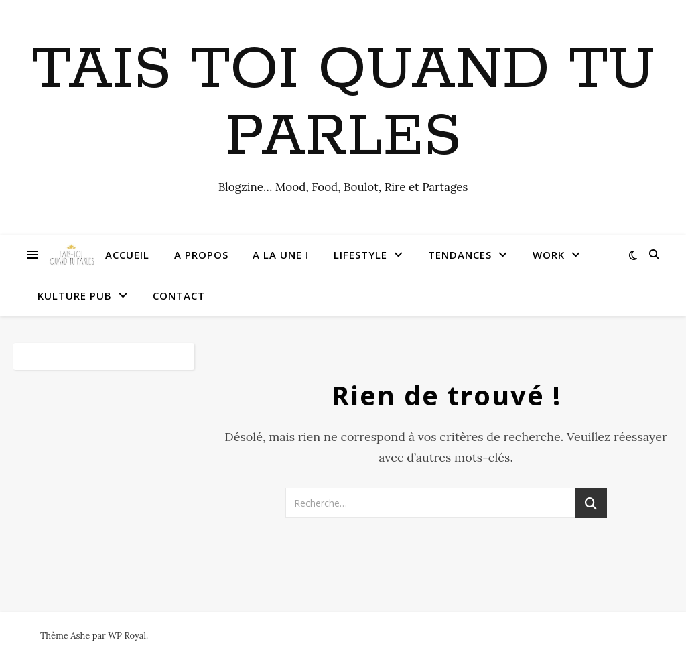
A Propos (201, 254)
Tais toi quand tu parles (343, 104)
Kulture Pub (75, 295)
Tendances (460, 254)
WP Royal (127, 635)
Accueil (127, 254)
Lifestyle (360, 254)
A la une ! (281, 254)
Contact (179, 295)
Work (549, 254)
